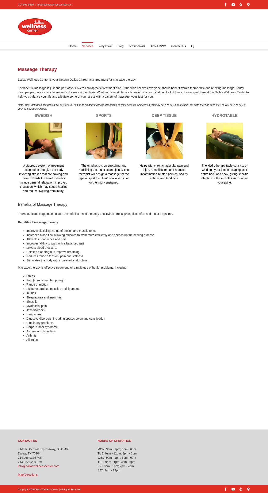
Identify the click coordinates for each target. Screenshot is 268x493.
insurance (36, 105)
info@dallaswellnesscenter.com (54, 4)
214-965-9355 (26, 4)
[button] (192, 45)
